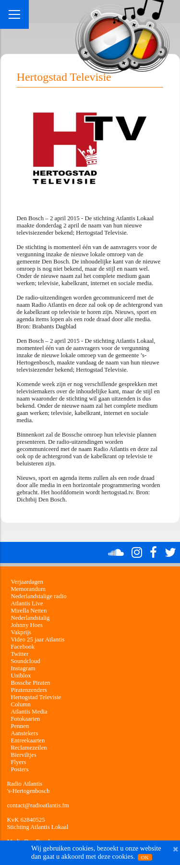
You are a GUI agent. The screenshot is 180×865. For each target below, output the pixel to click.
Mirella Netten (29, 610)
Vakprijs (21, 632)
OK (145, 857)
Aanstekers (24, 733)
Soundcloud (25, 661)
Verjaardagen (27, 581)
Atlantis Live (27, 603)
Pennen (20, 726)
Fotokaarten (25, 718)
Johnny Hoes (26, 625)
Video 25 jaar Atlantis (37, 639)
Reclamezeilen (29, 747)
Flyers (18, 762)
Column (20, 704)
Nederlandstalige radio (38, 596)
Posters (19, 769)
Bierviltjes (23, 755)
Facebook (23, 646)
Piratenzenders (29, 690)
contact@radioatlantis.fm (38, 805)
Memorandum (28, 589)
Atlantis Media (29, 711)
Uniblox (21, 675)
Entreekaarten (28, 740)
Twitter (19, 654)
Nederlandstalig (30, 617)
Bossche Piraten (30, 682)
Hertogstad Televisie (36, 697)
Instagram (23, 668)
